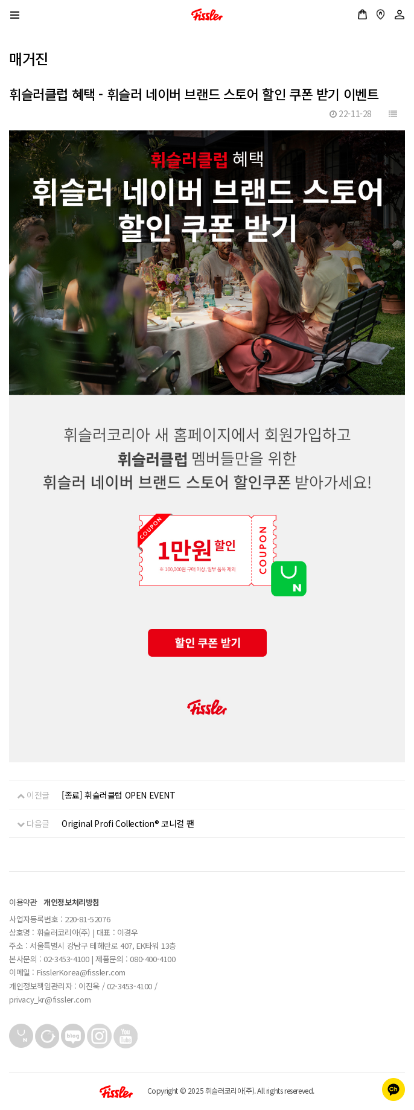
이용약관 (23, 902)
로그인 (399, 14)
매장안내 (380, 14)
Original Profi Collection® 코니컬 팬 (128, 823)
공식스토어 (362, 14)
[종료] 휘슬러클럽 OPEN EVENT (119, 795)
